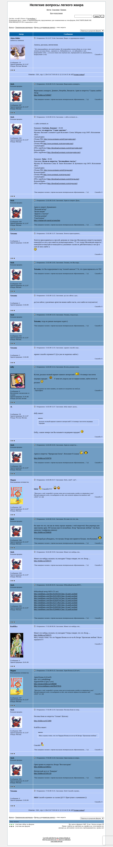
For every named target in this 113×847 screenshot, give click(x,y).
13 (63, 74)
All (72, 74)
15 (67, 74)
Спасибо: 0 (98, 54)
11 (58, 74)
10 (56, 74)
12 (60, 74)
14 (65, 74)
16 (69, 74)
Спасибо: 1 (98, 618)
